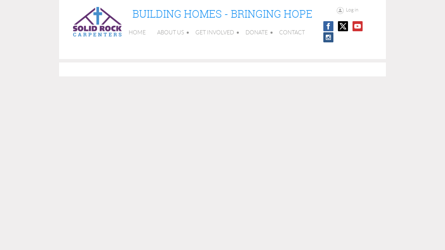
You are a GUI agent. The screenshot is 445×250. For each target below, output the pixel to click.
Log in (352, 9)
